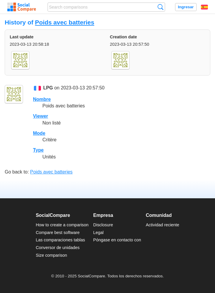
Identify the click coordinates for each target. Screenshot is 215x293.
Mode (39, 133)
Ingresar (186, 7)
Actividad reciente (162, 224)
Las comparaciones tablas (60, 240)
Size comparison (51, 255)
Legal (98, 232)
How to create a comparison (62, 224)
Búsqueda (160, 7)
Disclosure (103, 224)
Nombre (42, 99)
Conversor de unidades (58, 247)
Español (204, 7)
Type (38, 150)
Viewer (40, 116)
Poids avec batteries (64, 22)
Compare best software (58, 232)
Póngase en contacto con (117, 240)
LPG (48, 88)
